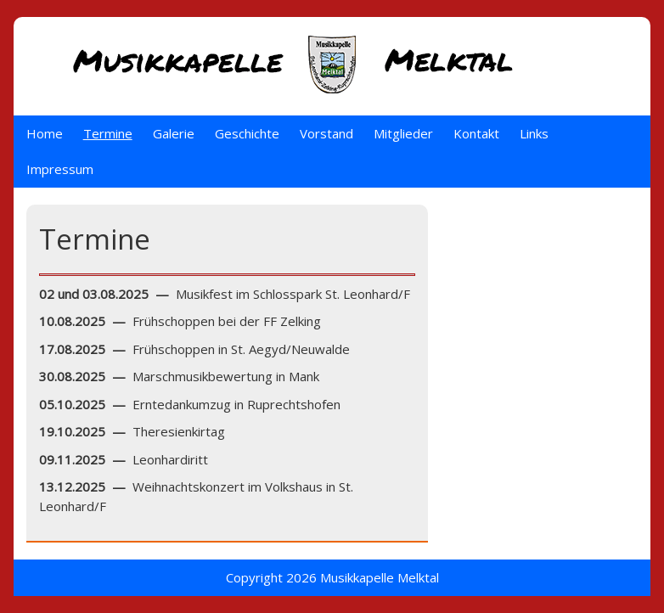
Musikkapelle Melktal (379, 577)
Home (44, 133)
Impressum (59, 168)
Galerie (173, 133)
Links (534, 133)
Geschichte (247, 133)
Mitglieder (403, 133)
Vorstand (326, 133)
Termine (107, 133)
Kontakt (476, 133)
